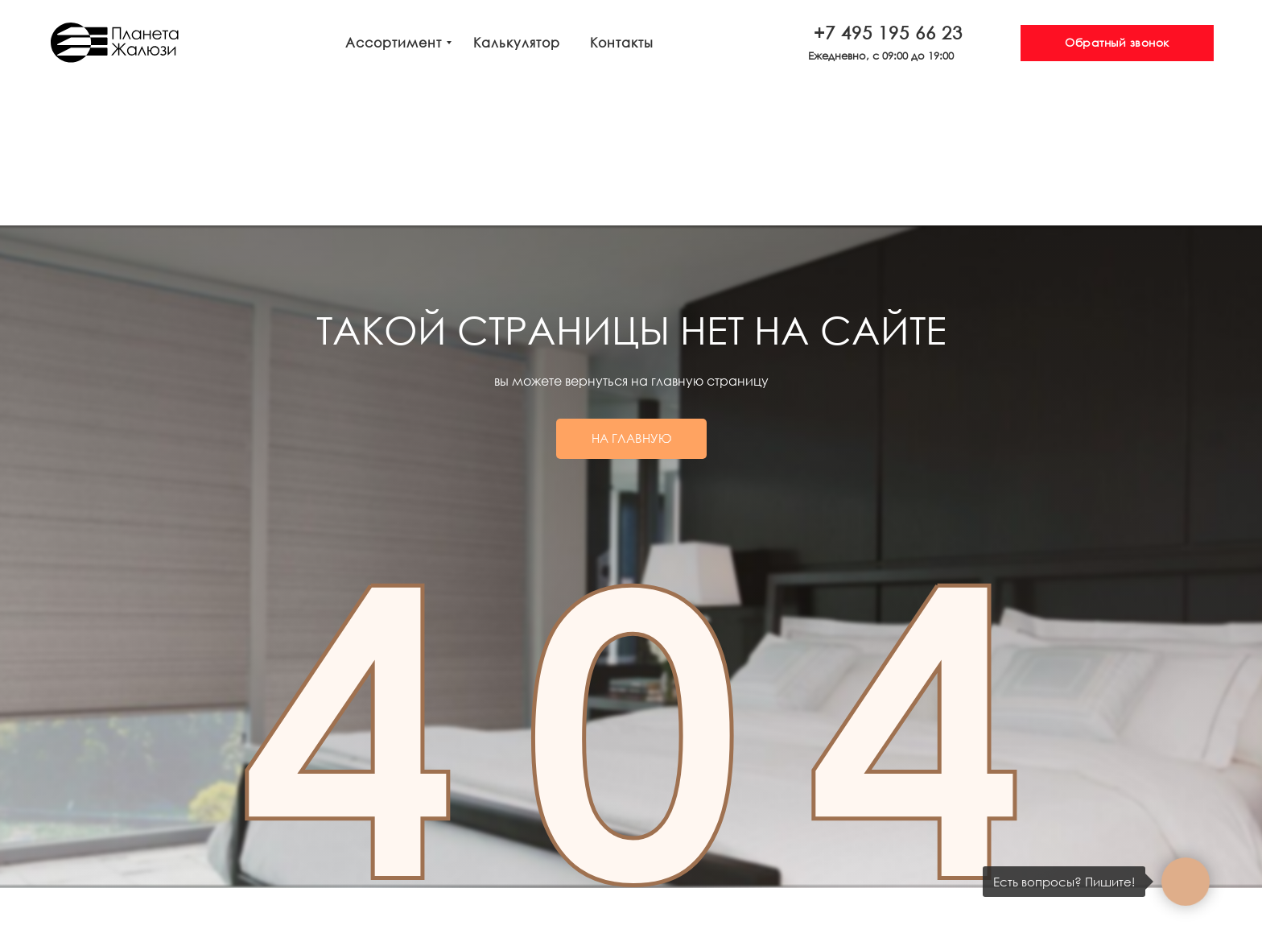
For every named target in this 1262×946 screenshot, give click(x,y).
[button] (1117, 43)
